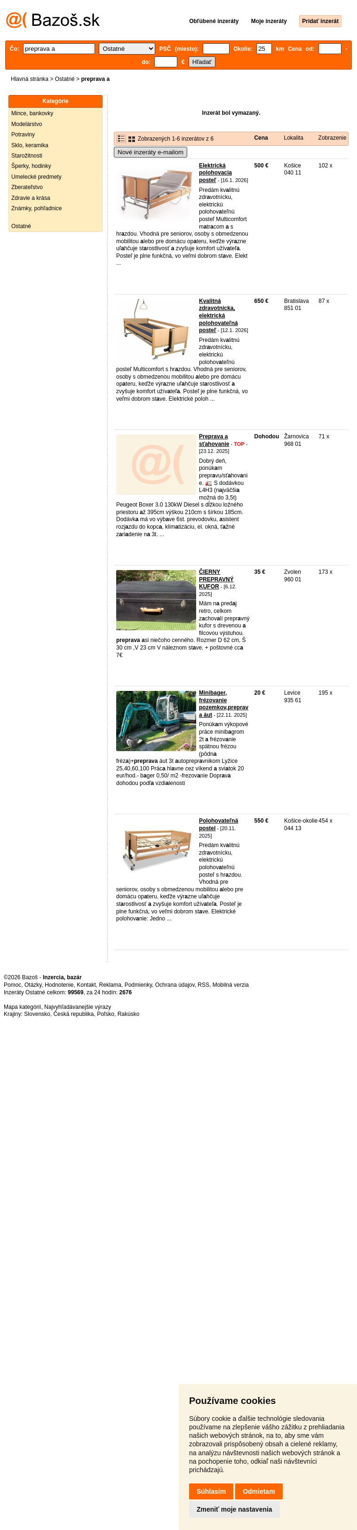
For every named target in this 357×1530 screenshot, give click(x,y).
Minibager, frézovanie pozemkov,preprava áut (223, 704)
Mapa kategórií (22, 1007)
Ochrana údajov (175, 985)
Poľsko (105, 1014)
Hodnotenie (59, 985)
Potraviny (23, 134)
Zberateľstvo (27, 187)
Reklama (110, 985)
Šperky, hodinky (31, 166)
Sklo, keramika (29, 145)
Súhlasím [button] (211, 1491)
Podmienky (138, 985)
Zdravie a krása (30, 198)
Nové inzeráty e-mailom (150, 152)
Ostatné (65, 79)
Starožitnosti (26, 155)
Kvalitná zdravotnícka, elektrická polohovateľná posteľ (218, 315)
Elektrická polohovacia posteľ (215, 172)
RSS (203, 985)
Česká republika (73, 1014)
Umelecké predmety (36, 177)
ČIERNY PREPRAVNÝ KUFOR (216, 579)
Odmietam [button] (259, 1491)
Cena (261, 138)
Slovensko (37, 1014)
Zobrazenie (332, 138)
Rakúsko (129, 1014)
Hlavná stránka (29, 79)
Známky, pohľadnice (36, 208)
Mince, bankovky (32, 113)
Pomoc (12, 985)
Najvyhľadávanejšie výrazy (77, 1007)
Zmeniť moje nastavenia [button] (234, 1509)
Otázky (32, 985)
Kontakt (86, 985)
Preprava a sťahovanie (214, 440)
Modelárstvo (26, 124)
